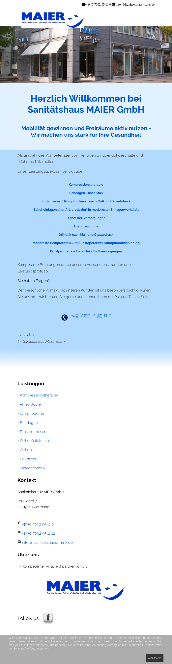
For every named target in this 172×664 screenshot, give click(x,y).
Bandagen (29, 422)
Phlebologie (30, 404)
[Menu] (151, 35)
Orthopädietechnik (36, 440)
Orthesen (28, 449)
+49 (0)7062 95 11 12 (38, 533)
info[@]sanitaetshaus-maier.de (135, 4)
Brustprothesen (33, 431)
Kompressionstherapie (39, 395)
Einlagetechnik (32, 468)
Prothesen (28, 459)
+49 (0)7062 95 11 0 (98, 4)
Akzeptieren (154, 658)
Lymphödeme (32, 413)
